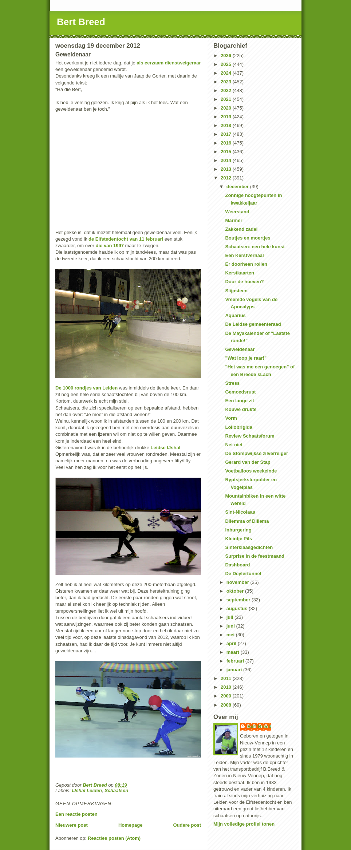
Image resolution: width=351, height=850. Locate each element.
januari (234, 669)
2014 (227, 160)
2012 (227, 178)
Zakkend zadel (241, 229)
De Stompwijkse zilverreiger (256, 453)
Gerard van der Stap (247, 462)
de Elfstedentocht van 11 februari (125, 239)
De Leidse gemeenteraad (253, 324)
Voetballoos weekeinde (251, 471)
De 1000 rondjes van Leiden (86, 388)
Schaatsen (116, 790)
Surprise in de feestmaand (254, 556)
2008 (227, 705)
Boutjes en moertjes (247, 238)
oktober (235, 591)
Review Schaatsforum (249, 436)
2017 (227, 134)
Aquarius (235, 315)
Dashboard (237, 565)
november (238, 582)
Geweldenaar (240, 349)
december (238, 186)
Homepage (130, 825)
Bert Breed (81, 21)
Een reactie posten (76, 814)
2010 (227, 687)
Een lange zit (239, 400)
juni (231, 626)
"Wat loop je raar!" (246, 358)
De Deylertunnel (243, 573)
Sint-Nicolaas (240, 512)
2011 (227, 678)
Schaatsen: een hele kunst (254, 246)
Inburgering (238, 530)
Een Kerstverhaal (244, 255)
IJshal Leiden (87, 790)
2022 (227, 90)
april (232, 643)
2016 (227, 143)
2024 (227, 73)
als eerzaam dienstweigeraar (169, 63)
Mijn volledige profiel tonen (244, 824)
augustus (237, 608)
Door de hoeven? (244, 281)
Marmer (233, 220)
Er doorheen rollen (246, 264)
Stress (232, 383)
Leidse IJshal (166, 447)
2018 (227, 125)
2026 (227, 55)
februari (235, 661)
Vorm (231, 418)
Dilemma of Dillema (247, 521)
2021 (227, 99)
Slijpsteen (236, 290)
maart (233, 652)
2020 (227, 108)
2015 (227, 151)
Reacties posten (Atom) (114, 838)
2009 (227, 696)
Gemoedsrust (240, 392)
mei (231, 634)
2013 (227, 169)
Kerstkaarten (239, 273)
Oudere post (187, 825)
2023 (227, 81)
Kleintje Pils (238, 538)
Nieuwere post (71, 825)
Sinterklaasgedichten (249, 547)
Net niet (233, 444)
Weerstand (237, 211)
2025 (227, 64)
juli (230, 617)
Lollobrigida (238, 427)
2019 (227, 116)
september (239, 599)
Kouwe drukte (240, 409)
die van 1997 (110, 245)
